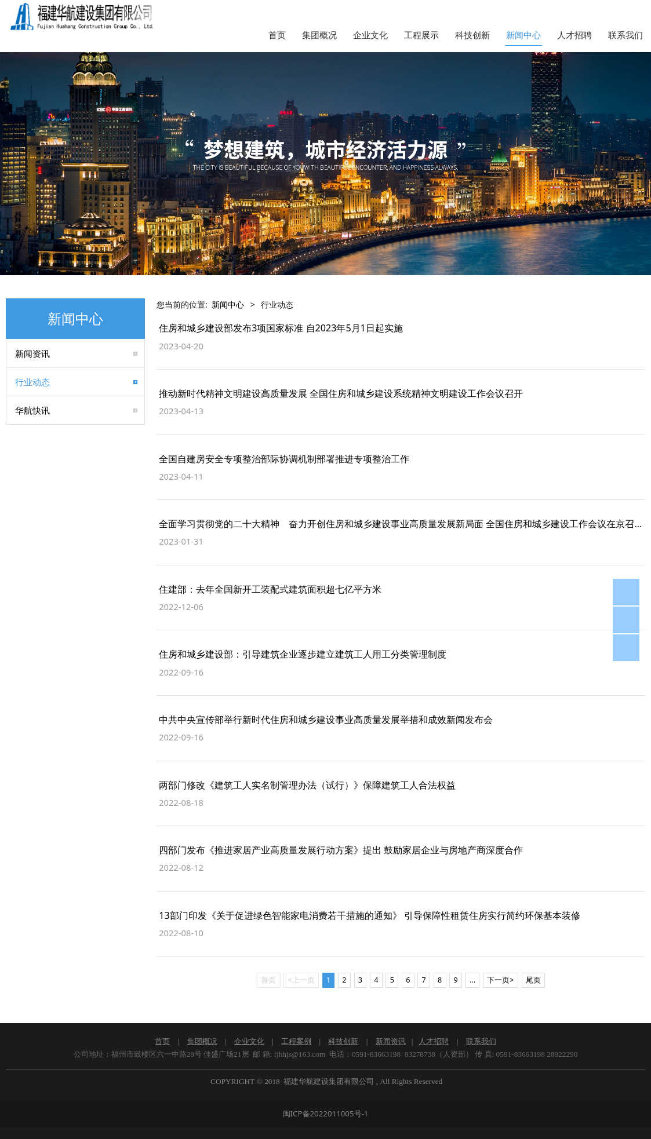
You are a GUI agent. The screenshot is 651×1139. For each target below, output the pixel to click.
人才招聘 (574, 35)
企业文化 (370, 35)
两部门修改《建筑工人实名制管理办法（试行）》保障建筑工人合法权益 (307, 785)
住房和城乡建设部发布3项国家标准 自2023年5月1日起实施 (281, 328)
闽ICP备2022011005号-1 (326, 1113)
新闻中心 (523, 35)
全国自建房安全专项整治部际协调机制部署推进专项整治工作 (284, 458)
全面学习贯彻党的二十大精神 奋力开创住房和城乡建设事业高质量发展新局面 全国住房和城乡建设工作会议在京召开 (401, 523)
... (472, 980)
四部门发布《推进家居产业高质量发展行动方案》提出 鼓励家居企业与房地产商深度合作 (341, 850)
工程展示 (421, 35)
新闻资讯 (32, 353)
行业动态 (32, 382)
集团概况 (319, 35)
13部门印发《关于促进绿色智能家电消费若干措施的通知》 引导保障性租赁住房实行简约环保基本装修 (369, 915)
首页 (277, 35)
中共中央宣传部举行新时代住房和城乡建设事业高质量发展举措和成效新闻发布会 (326, 719)
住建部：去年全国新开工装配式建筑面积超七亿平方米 (270, 589)
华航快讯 (32, 410)
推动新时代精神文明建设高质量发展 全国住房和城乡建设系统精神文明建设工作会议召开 (341, 393)
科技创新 (472, 35)
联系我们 (625, 35)
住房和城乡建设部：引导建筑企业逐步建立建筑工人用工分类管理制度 (302, 654)
